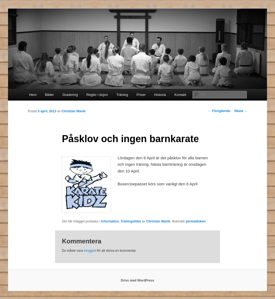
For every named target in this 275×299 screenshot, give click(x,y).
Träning (122, 95)
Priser (141, 95)
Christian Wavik (73, 111)
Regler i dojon (97, 95)
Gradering (70, 95)
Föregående (219, 111)
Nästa (240, 111)
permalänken (195, 221)
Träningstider (131, 221)
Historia (160, 95)
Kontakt (180, 95)
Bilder (49, 95)
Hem (32, 95)
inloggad (90, 251)
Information (110, 221)
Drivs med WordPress (137, 280)
